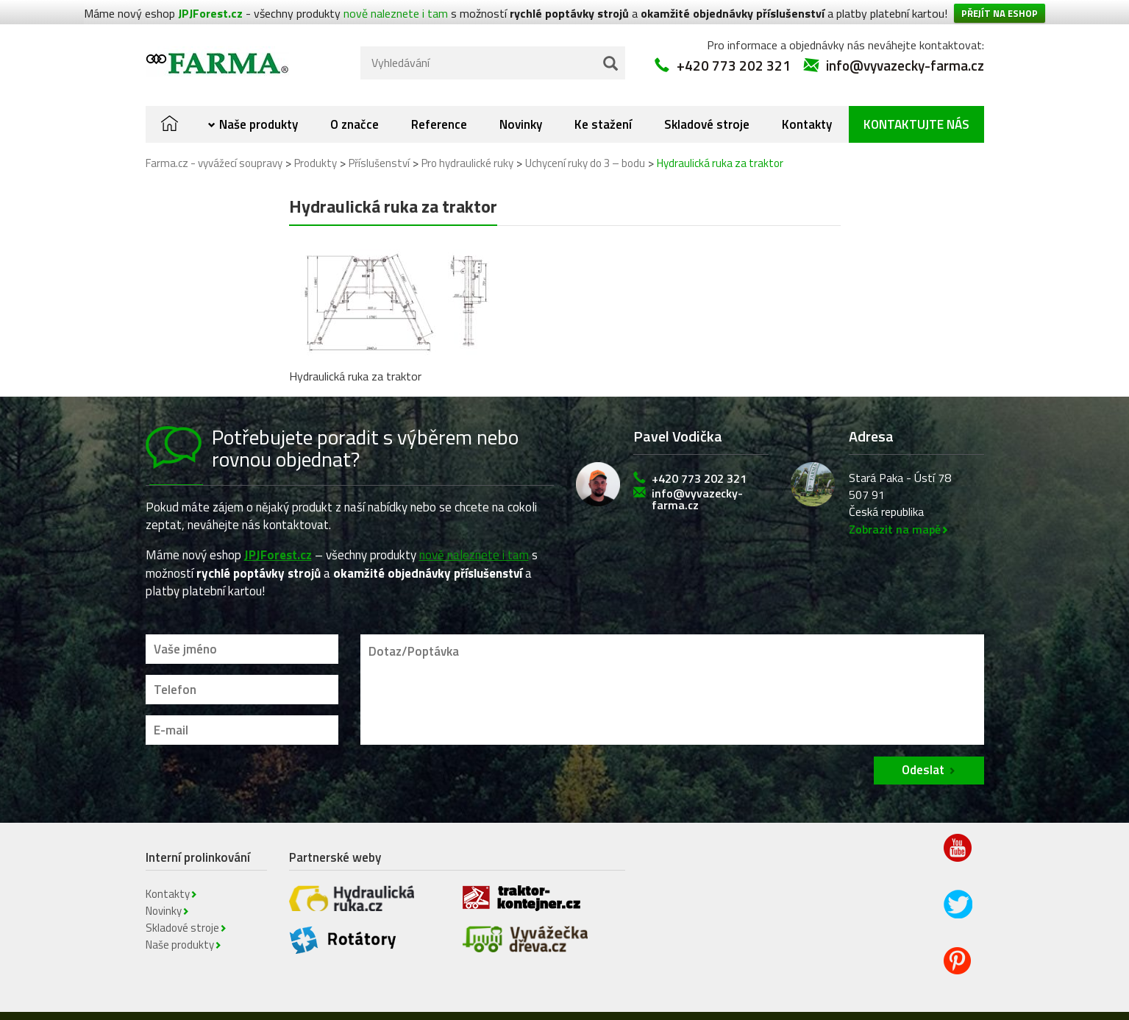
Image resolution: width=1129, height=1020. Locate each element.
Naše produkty (258, 106)
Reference (439, 106)
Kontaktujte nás (916, 106)
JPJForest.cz (278, 537)
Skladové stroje (706, 106)
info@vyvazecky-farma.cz (905, 47)
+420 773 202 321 (734, 47)
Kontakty (807, 106)
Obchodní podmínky (590, 1009)
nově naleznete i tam (474, 537)
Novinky (520, 106)
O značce (354, 106)
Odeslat (923, 752)
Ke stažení (603, 106)
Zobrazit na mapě (895, 511)
